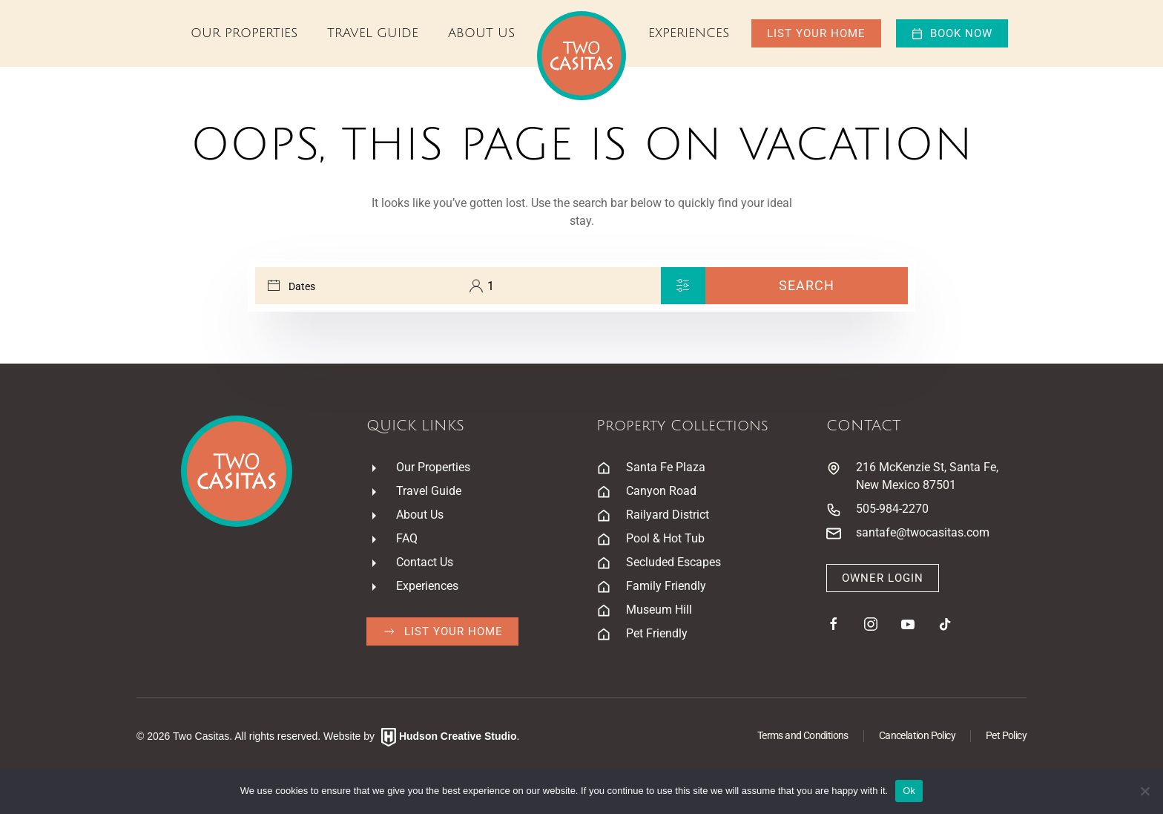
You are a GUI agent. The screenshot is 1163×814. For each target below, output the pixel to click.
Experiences (688, 33)
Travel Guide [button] (372, 33)
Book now (952, 33)
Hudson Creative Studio (458, 736)
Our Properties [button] (244, 33)
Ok (909, 790)
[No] (1144, 791)
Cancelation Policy (917, 735)
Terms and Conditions (803, 735)
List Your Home (816, 33)
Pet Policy (1006, 735)
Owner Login (882, 578)
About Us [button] (481, 33)
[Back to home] (581, 55)
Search (806, 285)
